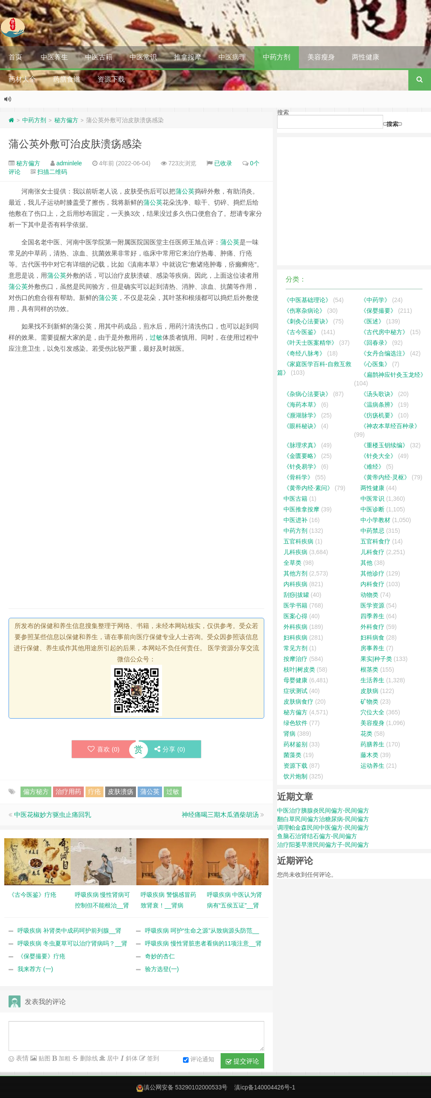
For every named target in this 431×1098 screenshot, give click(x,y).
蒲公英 (185, 191)
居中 (112, 1058)
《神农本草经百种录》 (390, 426)
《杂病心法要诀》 (307, 393)
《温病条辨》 (378, 404)
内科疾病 (295, 584)
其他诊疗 (372, 573)
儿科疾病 (295, 552)
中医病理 (232, 57)
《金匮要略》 (301, 455)
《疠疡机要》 (378, 415)
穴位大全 (372, 712)
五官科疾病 (298, 541)
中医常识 (143, 57)
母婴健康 (295, 680)
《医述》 (372, 321)
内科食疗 (372, 584)
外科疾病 (295, 626)
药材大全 (22, 79)
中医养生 (54, 57)
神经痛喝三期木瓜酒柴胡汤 (220, 815)
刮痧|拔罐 (296, 594)
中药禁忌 (372, 530)
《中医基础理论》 (307, 300)
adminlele (69, 163)
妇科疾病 (295, 637)
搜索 (283, 112)
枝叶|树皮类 (299, 669)
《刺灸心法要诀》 (307, 321)
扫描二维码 (52, 171)
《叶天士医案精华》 (310, 342)
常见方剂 (295, 648)
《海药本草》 (301, 404)
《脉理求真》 (301, 445)
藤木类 (369, 755)
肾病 (289, 733)
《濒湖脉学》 (301, 415)
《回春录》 (375, 342)
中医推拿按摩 (301, 509)
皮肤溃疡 (120, 792)
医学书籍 (295, 605)
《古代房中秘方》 (384, 332)
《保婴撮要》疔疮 (41, 956)
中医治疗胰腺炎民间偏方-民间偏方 (323, 810)
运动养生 (372, 765)
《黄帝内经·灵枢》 (385, 477)
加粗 (64, 1058)
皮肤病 (369, 690)
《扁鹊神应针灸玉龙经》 (393, 374)
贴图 (43, 1058)
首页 (15, 57)
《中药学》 (375, 300)
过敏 (156, 337)
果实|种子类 (376, 658)
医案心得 (295, 616)
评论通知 (198, 1060)
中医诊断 (372, 509)
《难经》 (372, 466)
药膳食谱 (66, 79)
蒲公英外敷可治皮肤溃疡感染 (75, 144)
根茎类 (369, 669)
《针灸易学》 (301, 466)
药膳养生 (372, 744)
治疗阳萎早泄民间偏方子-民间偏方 (323, 844)
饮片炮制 (295, 776)
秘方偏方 (66, 120)
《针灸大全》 (378, 455)
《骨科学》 (298, 477)
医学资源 (372, 605)
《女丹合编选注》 (384, 353)
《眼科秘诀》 (301, 426)
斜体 (131, 1058)
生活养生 (372, 680)
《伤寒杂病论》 (304, 310)
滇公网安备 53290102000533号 (186, 1087)
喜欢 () (102, 749)
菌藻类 (292, 755)
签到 (152, 1058)
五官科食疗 (375, 541)
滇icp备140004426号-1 (264, 1087)
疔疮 (94, 792)
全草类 (292, 562)
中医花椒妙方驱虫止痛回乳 (52, 815)
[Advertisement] (136, 420)
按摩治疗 (295, 658)
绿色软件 (295, 722)
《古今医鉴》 (301, 332)
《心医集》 (375, 364)
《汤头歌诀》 (378, 393)
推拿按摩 (187, 57)
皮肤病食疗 (298, 701)
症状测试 (295, 690)
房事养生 (372, 648)
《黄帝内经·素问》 (308, 487)
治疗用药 (68, 792)
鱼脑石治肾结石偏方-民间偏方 (317, 836)
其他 (366, 562)
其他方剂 (295, 573)
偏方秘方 (36, 792)
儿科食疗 (372, 552)
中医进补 (295, 520)
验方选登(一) (162, 969)
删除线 (88, 1058)
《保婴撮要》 (378, 310)
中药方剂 (276, 57)
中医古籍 (98, 57)
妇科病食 (372, 637)
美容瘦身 (321, 57)
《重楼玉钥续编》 (384, 445)
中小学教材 (375, 520)
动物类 (369, 594)
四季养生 (372, 616)
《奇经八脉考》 (304, 353)
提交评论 (242, 1062)
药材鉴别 (295, 744)
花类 (366, 733)
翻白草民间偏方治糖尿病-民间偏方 (323, 819)
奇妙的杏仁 (160, 956)
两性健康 (365, 57)
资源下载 (111, 79)
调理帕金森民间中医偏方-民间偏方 (323, 827)
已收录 (223, 163)
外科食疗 (372, 626)
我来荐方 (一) (35, 969)
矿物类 (369, 701)
